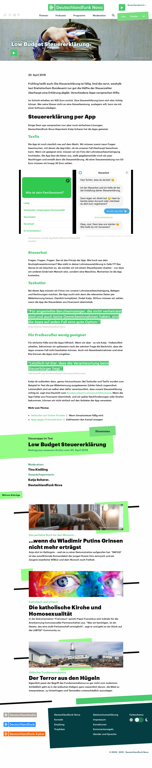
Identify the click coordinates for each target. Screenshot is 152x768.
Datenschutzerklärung (105, 714)
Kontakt (58, 719)
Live (123, 16)
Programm (79, 15)
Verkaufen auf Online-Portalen (48, 415)
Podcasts (61, 15)
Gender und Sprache (104, 734)
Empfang (59, 724)
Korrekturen (100, 724)
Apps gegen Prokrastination (46, 419)
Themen (43, 15)
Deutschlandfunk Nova (67, 714)
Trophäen (59, 729)
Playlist (134, 16)
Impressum (99, 719)
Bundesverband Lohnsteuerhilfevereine (89, 392)
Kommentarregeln (103, 729)
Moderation (99, 15)
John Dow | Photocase (141, 58)
